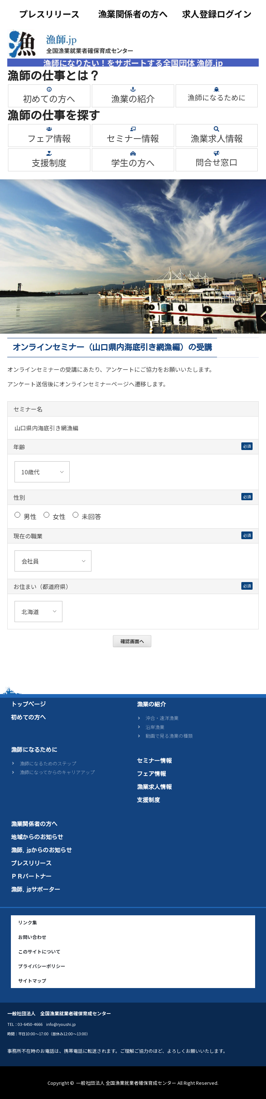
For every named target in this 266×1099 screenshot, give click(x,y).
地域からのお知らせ (37, 837)
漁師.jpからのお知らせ (41, 850)
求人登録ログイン (216, 13)
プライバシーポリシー (41, 966)
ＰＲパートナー (31, 876)
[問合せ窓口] (216, 153)
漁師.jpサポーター (35, 889)
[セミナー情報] (133, 129)
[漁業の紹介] (133, 89)
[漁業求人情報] (216, 129)
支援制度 (49, 162)
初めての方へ (49, 98)
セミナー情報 (133, 138)
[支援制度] (49, 153)
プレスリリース (49, 13)
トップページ (28, 704)
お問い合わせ (32, 936)
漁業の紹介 (133, 98)
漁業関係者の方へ (133, 13)
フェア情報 (49, 138)
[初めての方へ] (49, 89)
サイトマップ (32, 980)
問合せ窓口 (216, 162)
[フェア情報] (49, 129)
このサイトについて (39, 951)
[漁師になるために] (216, 89)
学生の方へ (133, 162)
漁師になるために (217, 97)
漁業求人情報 (217, 138)
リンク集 (27, 922)
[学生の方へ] (133, 153)
